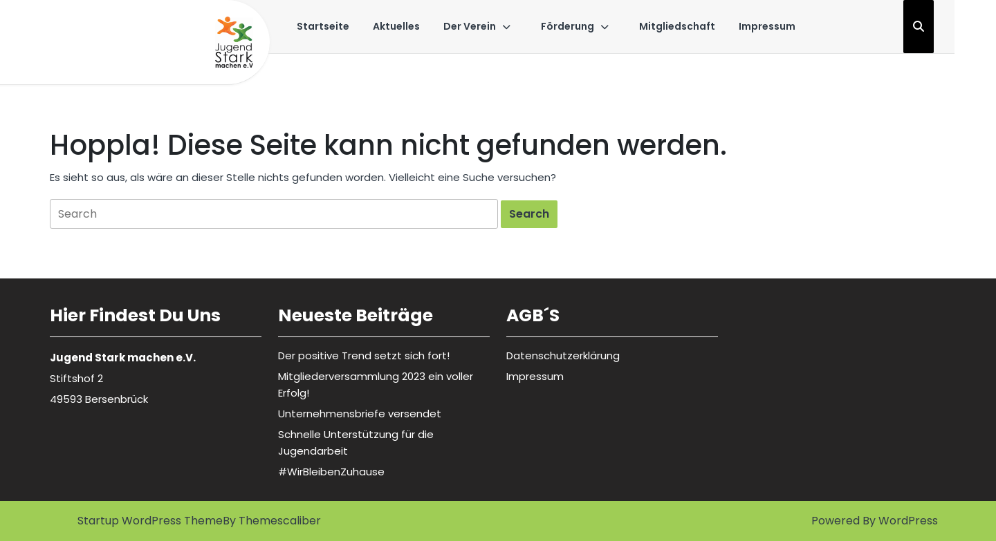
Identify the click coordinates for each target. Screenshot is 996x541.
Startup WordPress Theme (150, 521)
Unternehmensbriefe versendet (359, 413)
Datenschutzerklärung (563, 355)
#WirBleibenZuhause (331, 471)
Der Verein (469, 26)
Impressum (767, 26)
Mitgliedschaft (677, 26)
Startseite (323, 26)
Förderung (567, 26)
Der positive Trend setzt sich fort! (364, 355)
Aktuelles (396, 26)
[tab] (529, 214)
